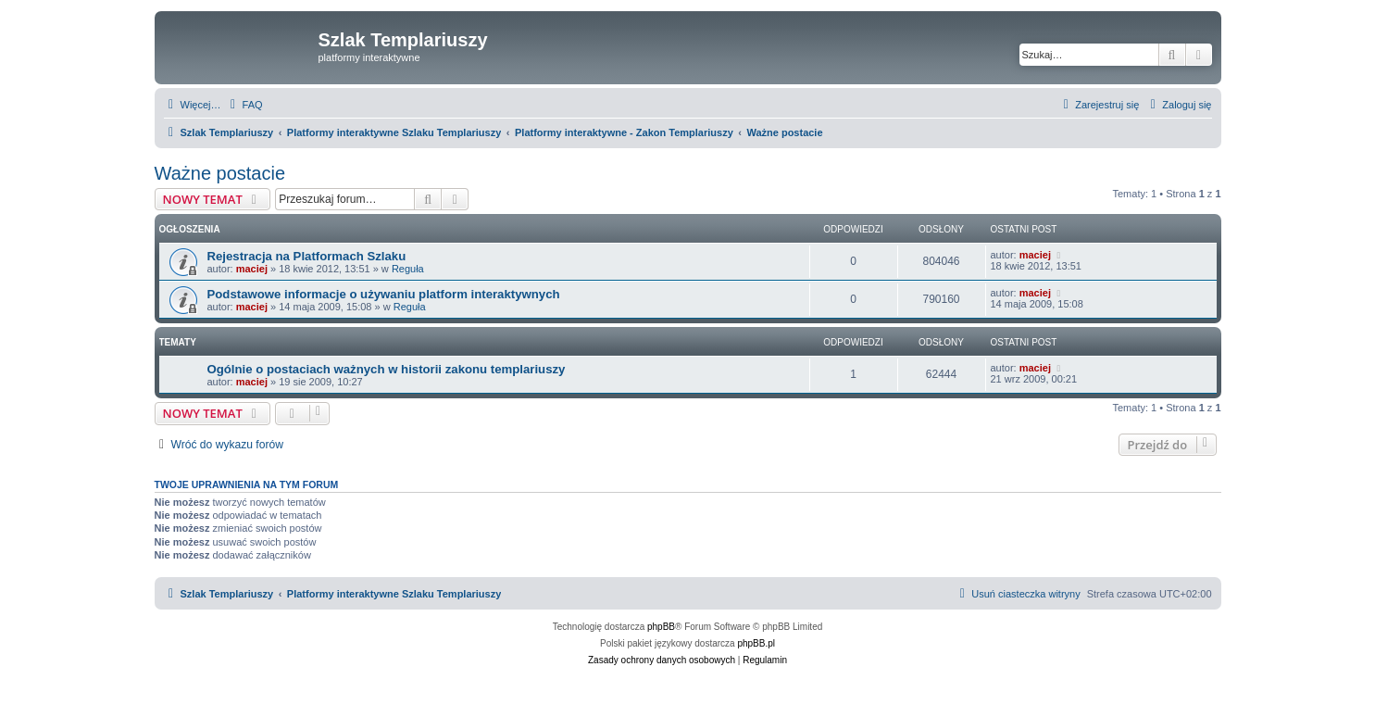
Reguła (408, 268)
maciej (252, 268)
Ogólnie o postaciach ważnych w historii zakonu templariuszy (386, 369)
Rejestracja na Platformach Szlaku (306, 256)
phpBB (661, 627)
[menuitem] (244, 105)
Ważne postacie (220, 173)
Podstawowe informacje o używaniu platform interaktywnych (383, 294)
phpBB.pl (756, 643)
